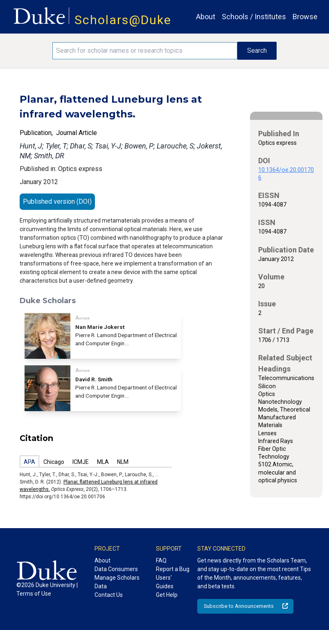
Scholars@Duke (122, 20)
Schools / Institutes (254, 16)
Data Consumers (116, 569)
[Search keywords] (144, 50)
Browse (305, 16)
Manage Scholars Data (117, 582)
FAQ (161, 560)
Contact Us (109, 595)
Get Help (167, 595)
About (205, 16)
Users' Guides (165, 582)
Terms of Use (33, 593)
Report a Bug (172, 569)
